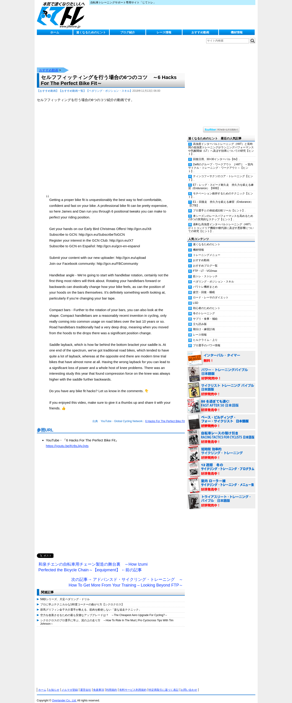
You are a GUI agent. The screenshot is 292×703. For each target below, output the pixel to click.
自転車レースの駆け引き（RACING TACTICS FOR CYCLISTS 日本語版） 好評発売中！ (221, 433)
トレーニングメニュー (206, 250)
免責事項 (98, 685)
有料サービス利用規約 (133, 685)
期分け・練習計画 (204, 324)
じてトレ (62, 15)
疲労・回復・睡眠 (204, 287)
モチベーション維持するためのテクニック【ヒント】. (220, 190)
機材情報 (237, 32)
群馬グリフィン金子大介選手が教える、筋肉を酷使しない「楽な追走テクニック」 (90, 605)
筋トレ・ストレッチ (205, 271)
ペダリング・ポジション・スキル (213, 277)
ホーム (54, 32)
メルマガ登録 (69, 685)
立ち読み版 (200, 319)
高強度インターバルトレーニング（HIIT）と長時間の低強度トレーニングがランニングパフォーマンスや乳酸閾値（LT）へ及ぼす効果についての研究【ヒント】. (221, 144)
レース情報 (164, 32)
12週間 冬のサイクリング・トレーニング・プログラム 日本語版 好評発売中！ (221, 465)
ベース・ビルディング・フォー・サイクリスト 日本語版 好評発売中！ (221, 417)
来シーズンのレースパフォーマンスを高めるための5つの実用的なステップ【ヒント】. (220, 213)
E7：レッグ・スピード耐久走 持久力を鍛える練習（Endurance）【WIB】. (221, 182)
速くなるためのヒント (91, 32)
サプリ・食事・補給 (205, 314)
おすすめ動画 (200, 32)
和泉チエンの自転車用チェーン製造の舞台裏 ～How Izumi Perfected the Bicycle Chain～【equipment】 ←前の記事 (93, 562)
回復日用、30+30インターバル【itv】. (216, 154)
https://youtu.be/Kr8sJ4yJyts (67, 441)
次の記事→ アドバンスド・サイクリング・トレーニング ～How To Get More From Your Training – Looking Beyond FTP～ (126, 578)
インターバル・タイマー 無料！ (221, 354)
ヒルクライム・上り (205, 335)
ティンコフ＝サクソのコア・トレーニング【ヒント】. (220, 173)
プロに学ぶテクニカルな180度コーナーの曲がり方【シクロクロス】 (82, 600)
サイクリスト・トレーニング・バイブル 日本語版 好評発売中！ (221, 386)
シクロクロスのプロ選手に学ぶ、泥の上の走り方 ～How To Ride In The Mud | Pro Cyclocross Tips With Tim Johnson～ (106, 617)
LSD (195, 298)
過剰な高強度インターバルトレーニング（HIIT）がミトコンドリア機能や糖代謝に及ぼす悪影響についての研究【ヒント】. (221, 223)
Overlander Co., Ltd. (64, 696)
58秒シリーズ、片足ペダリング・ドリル (65, 594)
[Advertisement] (111, 501)
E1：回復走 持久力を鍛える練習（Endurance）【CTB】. (220, 199)
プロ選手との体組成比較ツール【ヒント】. (219, 206)
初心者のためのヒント (206, 303)
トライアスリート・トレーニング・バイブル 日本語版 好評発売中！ (221, 497)
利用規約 (111, 685)
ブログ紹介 (127, 32)
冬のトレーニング (204, 308)
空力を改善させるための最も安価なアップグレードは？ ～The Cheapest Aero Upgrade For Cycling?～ (104, 610)
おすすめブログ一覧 (205, 261)
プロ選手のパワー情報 (206, 340)
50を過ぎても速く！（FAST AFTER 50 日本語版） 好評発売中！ (221, 401)
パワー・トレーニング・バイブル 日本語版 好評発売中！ (221, 370)
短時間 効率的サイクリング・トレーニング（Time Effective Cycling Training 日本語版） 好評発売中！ (221, 449)
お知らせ (53, 685)
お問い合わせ (189, 685)
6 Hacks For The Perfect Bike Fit (165, 416)
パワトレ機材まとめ (205, 282)
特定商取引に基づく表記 (164, 685)
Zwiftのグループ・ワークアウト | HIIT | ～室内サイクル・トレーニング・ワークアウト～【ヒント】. (220, 163)
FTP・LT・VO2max (205, 266)
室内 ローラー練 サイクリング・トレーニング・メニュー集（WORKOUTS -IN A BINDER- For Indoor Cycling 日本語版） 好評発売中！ (221, 481)
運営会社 (85, 685)
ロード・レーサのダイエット (211, 293)
